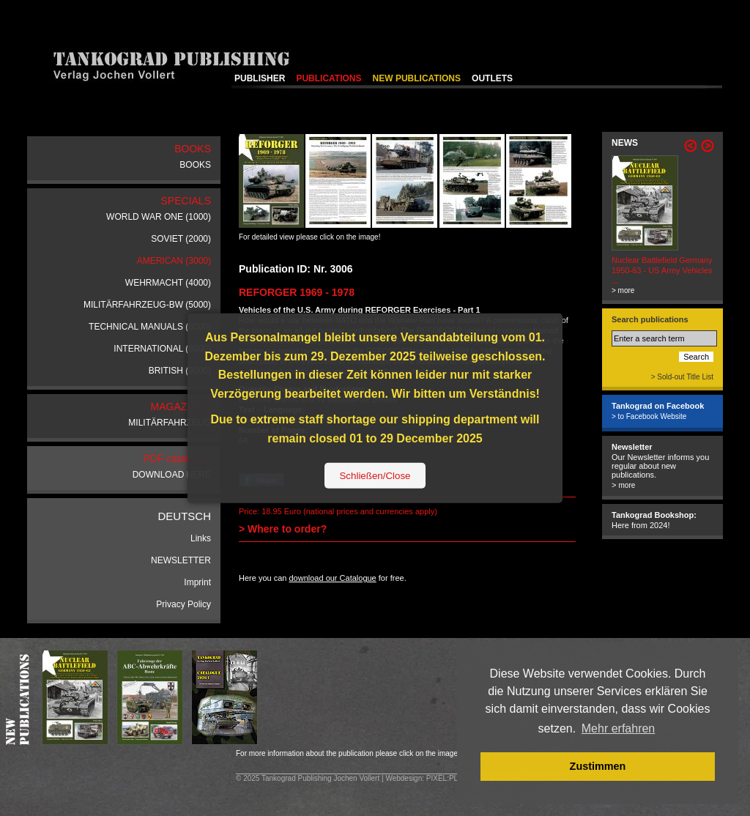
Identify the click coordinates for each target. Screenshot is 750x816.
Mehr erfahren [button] (619, 728)
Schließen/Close (374, 475)
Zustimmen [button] (598, 766)
